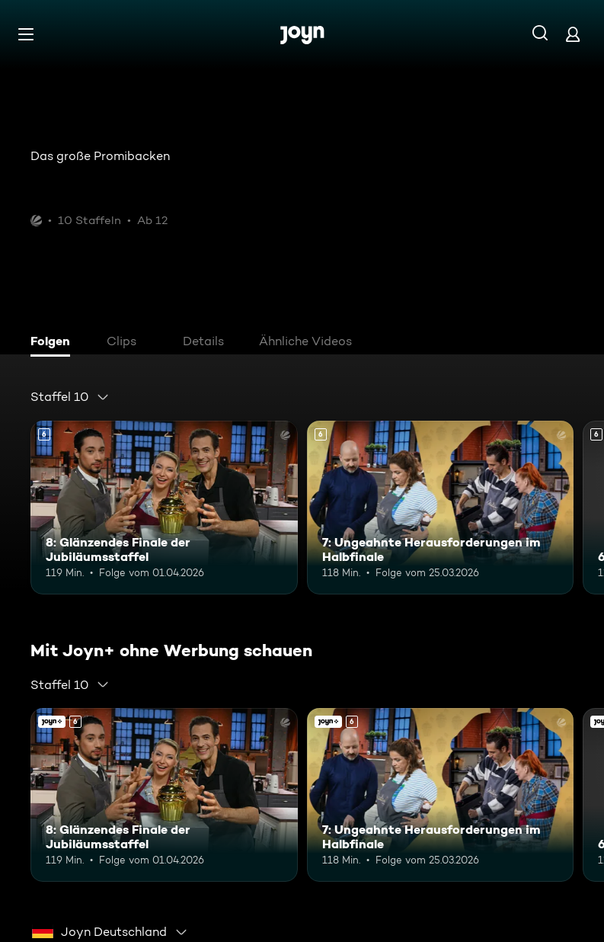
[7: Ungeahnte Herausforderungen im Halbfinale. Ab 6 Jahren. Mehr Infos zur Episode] (440, 507)
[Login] (572, 34)
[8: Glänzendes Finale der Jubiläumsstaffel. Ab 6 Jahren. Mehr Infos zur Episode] (164, 507)
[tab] (54, 343)
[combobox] (70, 397)
